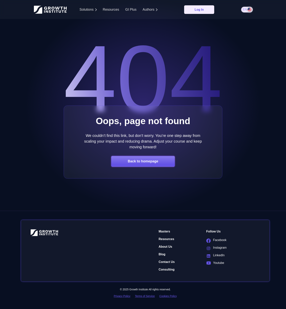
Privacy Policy (122, 296)
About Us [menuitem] (165, 246)
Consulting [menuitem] (167, 269)
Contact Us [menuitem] (167, 261)
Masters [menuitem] (164, 231)
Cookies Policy (168, 296)
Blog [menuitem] (162, 254)
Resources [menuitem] (166, 239)
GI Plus (131, 9)
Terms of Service (145, 296)
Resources (111, 9)
